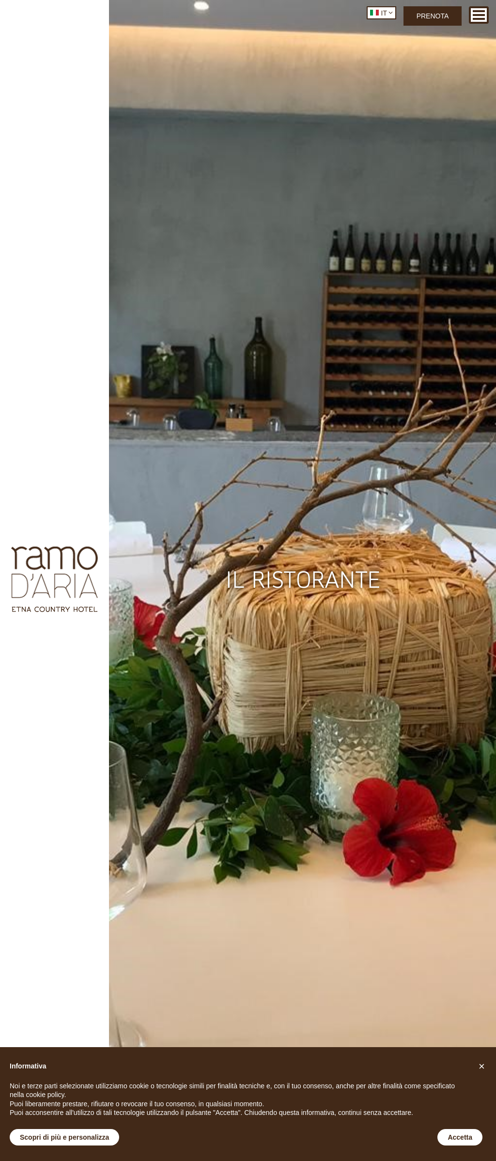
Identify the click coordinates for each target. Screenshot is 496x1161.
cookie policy (45, 1094)
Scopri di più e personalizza (64, 1137)
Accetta (460, 1137)
